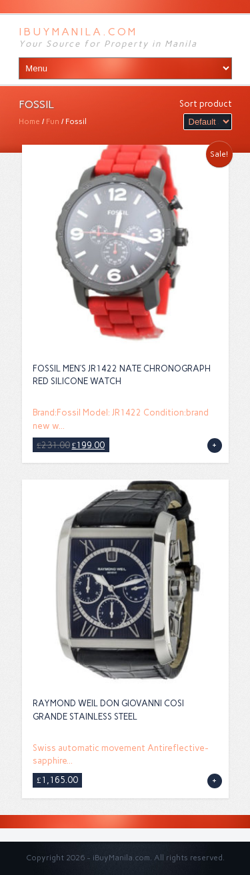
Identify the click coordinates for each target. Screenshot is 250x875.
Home (29, 121)
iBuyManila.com (78, 31)
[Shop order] (207, 121)
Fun (52, 121)
